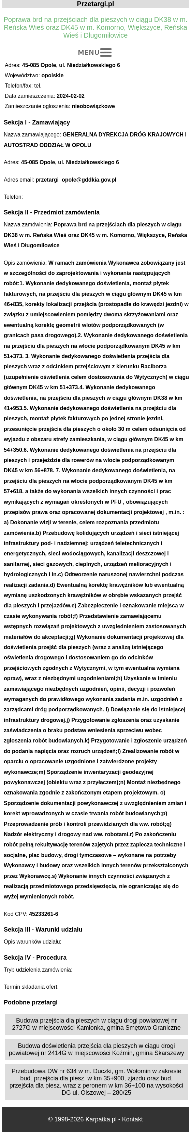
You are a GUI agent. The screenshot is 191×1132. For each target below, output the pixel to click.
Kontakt (132, 1119)
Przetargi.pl (95, 4)
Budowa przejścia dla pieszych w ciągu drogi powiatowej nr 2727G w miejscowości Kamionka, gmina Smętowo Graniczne (96, 1024)
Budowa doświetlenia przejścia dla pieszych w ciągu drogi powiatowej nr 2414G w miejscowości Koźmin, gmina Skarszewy (96, 1049)
